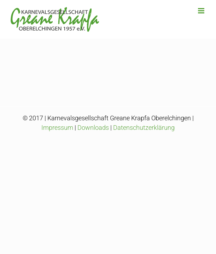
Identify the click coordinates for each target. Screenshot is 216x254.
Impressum (57, 145)
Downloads (93, 145)
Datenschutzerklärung (144, 145)
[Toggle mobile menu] (201, 10)
